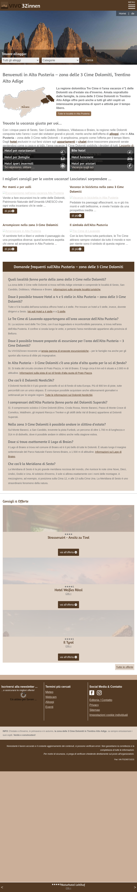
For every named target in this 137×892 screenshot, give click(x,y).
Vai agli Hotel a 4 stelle (40, 420)
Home (122, 13)
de (132, 13)
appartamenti (66, 141)
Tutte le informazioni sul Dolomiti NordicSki (69, 504)
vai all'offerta (68, 661)
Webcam (51, 805)
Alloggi (49, 810)
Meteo (49, 800)
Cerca (89, 60)
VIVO (24, 6)
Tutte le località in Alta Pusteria (73, 113)
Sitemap (94, 818)
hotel (14, 141)
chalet (82, 141)
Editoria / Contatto (100, 808)
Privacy (94, 813)
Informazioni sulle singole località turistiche (77, 398)
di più (8, 259)
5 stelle (61, 420)
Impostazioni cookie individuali (108, 823)
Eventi (49, 815)
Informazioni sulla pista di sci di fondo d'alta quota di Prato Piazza (55, 481)
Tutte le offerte (124, 775)
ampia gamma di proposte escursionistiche (65, 459)
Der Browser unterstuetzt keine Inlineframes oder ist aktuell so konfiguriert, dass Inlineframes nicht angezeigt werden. (23, 824)
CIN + (68, 888)
